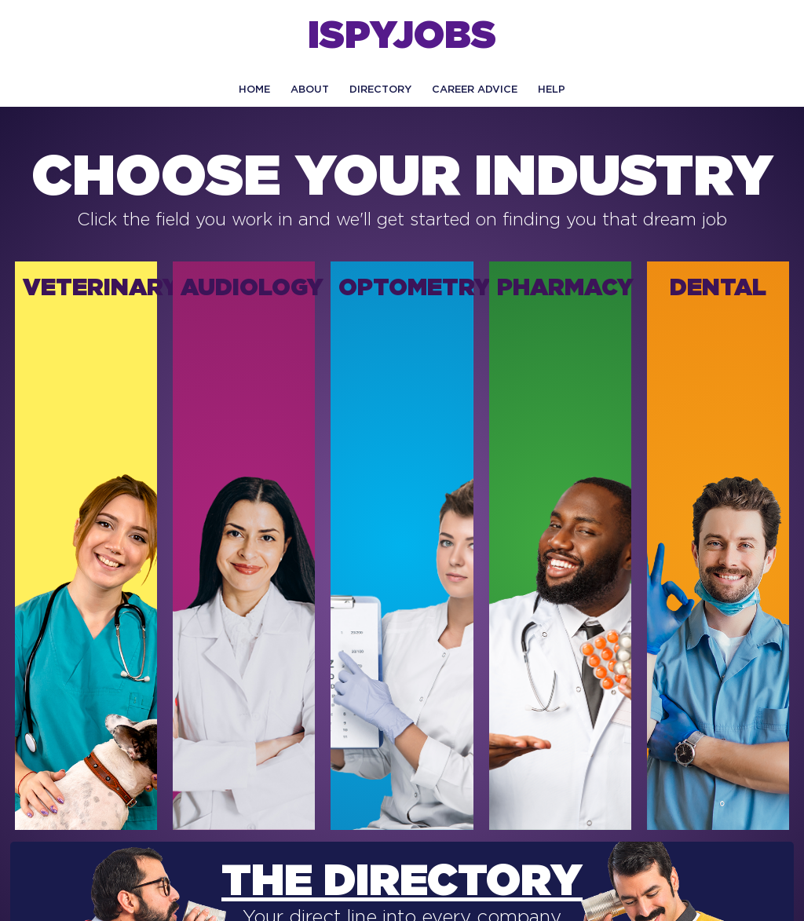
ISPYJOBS (402, 37)
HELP (551, 90)
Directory (380, 90)
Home (254, 90)
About (310, 90)
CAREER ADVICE (474, 90)
